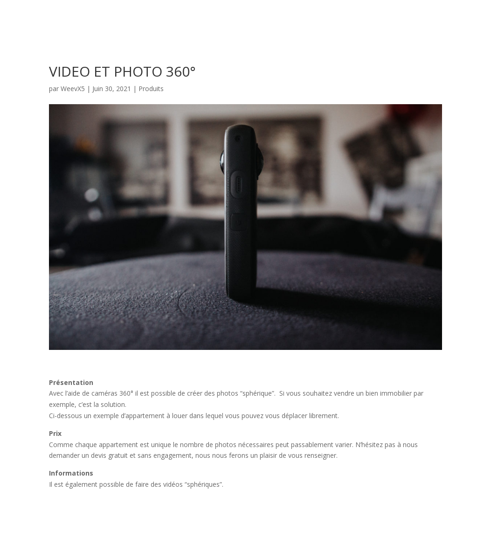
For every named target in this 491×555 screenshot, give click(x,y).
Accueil (431, 19)
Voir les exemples (97, 512)
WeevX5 (73, 88)
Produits (151, 88)
